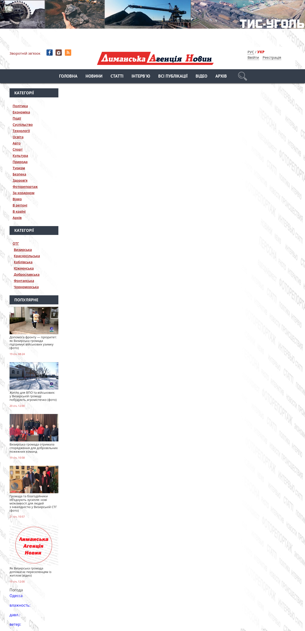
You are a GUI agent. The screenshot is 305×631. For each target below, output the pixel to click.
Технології (21, 130)
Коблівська (23, 262)
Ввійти (253, 57)
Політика (20, 106)
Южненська (24, 268)
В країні (19, 211)
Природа (20, 161)
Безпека (19, 174)
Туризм (19, 168)
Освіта (18, 137)
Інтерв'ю (141, 76)
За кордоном (23, 193)
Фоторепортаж (25, 186)
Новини (94, 76)
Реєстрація (272, 57)
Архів (221, 76)
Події (17, 118)
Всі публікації (173, 76)
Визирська (23, 249)
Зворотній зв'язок (25, 53)
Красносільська (27, 256)
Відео (201, 76)
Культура (20, 155)
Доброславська (27, 274)
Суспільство (23, 124)
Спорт (18, 149)
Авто (16, 143)
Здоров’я (20, 180)
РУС (251, 51)
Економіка (21, 112)
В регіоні (20, 205)
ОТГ (16, 243)
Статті (117, 76)
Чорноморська (26, 287)
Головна (68, 76)
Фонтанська (24, 280)
